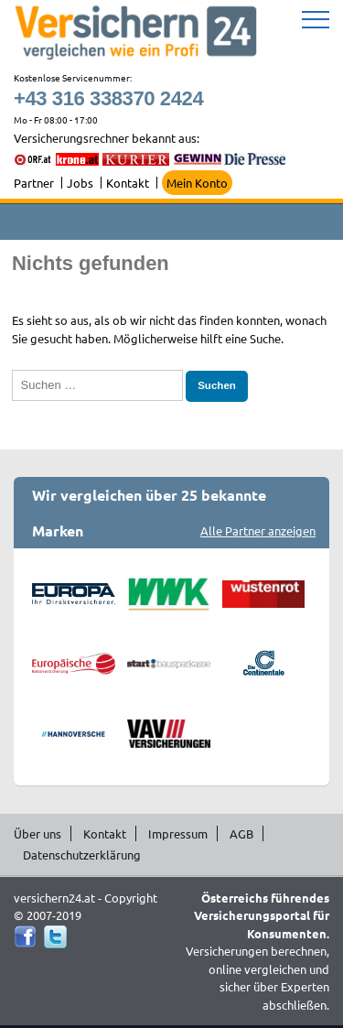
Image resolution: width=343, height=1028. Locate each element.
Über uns (37, 833)
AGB (241, 833)
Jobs (80, 182)
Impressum (178, 833)
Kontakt (127, 182)
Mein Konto (197, 182)
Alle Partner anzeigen (258, 530)
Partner (34, 182)
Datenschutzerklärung (82, 854)
